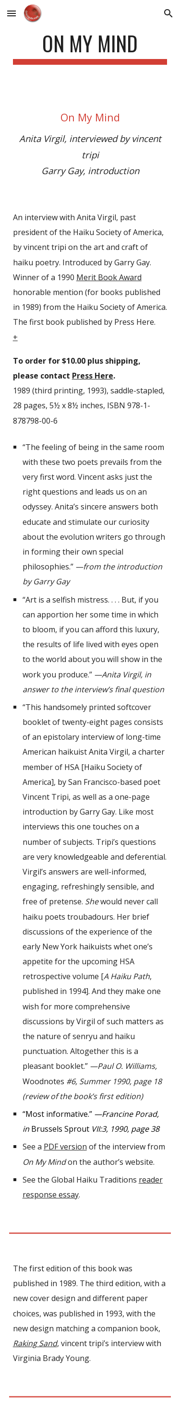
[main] (90, 48)
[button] (11, 13)
